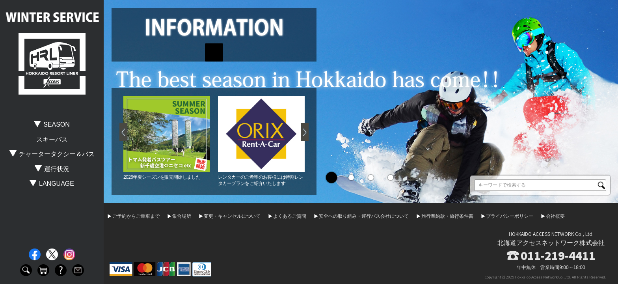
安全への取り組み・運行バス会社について (364, 216)
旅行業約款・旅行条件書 (447, 216)
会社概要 (555, 216)
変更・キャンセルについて (232, 216)
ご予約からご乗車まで (136, 216)
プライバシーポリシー (509, 216)
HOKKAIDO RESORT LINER (52, 63)
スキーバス (52, 139)
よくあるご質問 (289, 216)
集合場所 (181, 216)
